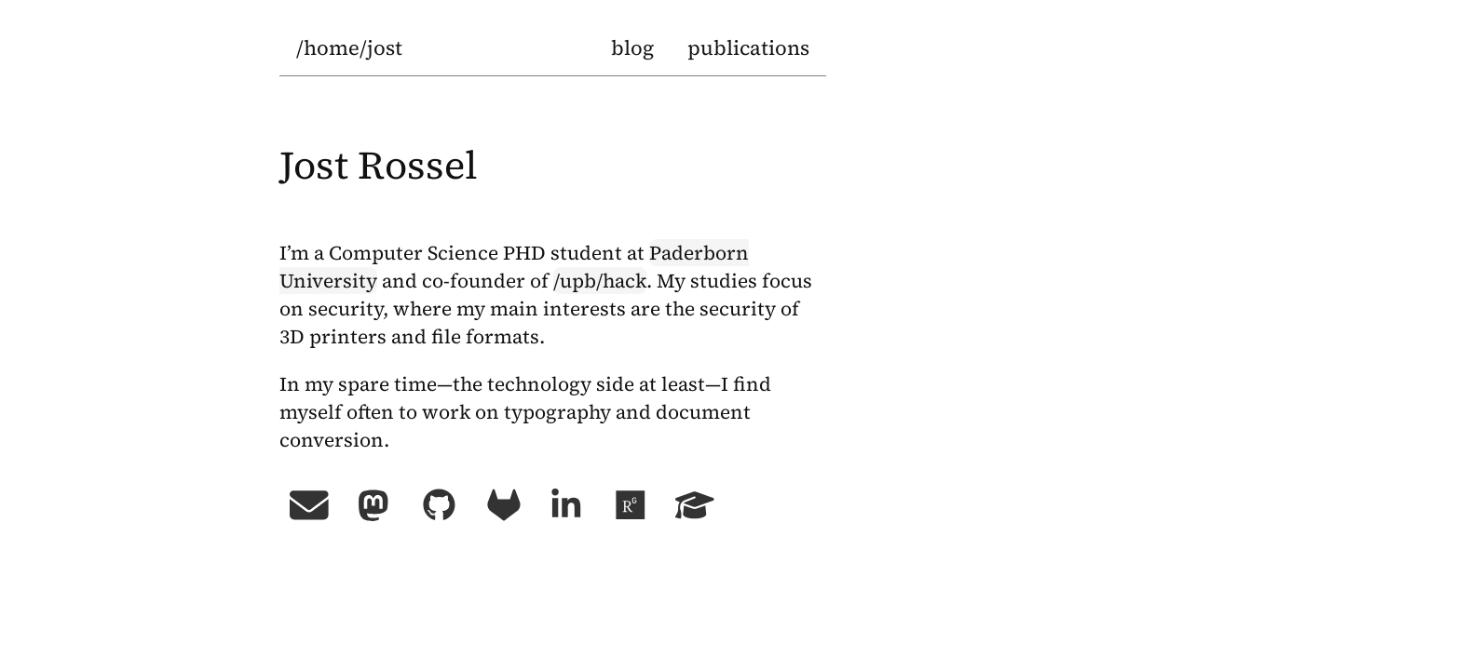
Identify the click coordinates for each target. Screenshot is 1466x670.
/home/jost (349, 47)
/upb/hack (599, 280)
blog (632, 47)
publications (748, 47)
